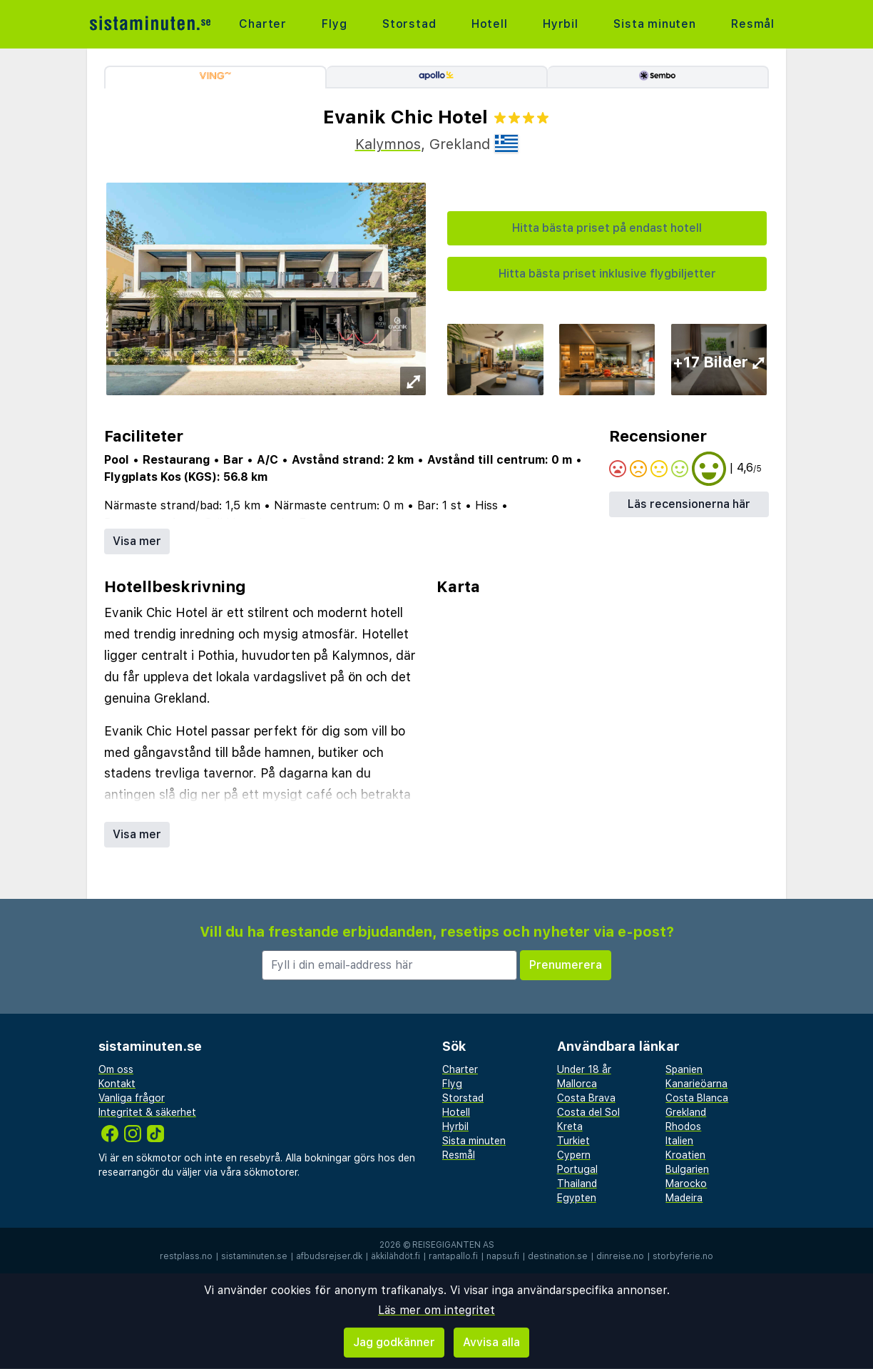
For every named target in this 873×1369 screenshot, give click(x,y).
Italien (679, 1140)
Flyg (334, 24)
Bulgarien (687, 1169)
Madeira (684, 1197)
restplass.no (186, 1256)
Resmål (753, 24)
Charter (263, 24)
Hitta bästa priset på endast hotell (607, 228)
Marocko (686, 1183)
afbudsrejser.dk (329, 1256)
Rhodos (683, 1126)
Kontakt (117, 1083)
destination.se (558, 1256)
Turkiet (573, 1140)
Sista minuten (654, 24)
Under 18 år (584, 1069)
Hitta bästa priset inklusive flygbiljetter (607, 273)
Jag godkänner (394, 1342)
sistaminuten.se (254, 1256)
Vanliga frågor (131, 1098)
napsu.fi (502, 1256)
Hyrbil (560, 24)
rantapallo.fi (453, 1256)
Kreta (570, 1126)
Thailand (577, 1183)
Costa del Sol (588, 1112)
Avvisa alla (491, 1342)
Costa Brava (586, 1098)
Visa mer (137, 541)
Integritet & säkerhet (147, 1112)
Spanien (684, 1069)
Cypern (574, 1155)
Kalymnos (388, 144)
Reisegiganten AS (453, 1245)
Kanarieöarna (696, 1083)
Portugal (577, 1169)
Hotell (489, 24)
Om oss (115, 1069)
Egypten (576, 1197)
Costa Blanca (696, 1098)
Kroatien (685, 1155)
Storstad (409, 24)
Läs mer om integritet (436, 1310)
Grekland (685, 1112)
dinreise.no (620, 1256)
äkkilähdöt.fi (395, 1256)
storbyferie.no (683, 1256)
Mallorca (577, 1083)
